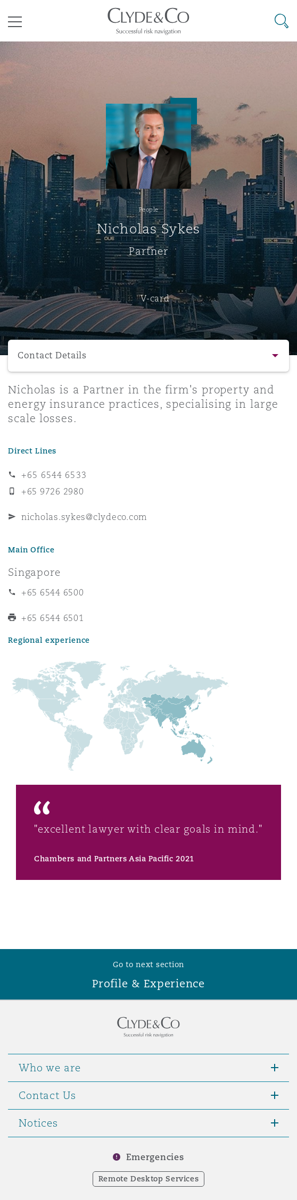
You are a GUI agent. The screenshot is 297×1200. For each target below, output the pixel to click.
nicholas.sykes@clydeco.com (84, 516)
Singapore (34, 572)
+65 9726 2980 (52, 491)
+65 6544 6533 (54, 474)
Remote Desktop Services (148, 1179)
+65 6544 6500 (52, 592)
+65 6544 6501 (52, 617)
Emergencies (155, 1157)
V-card (155, 298)
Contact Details (52, 355)
